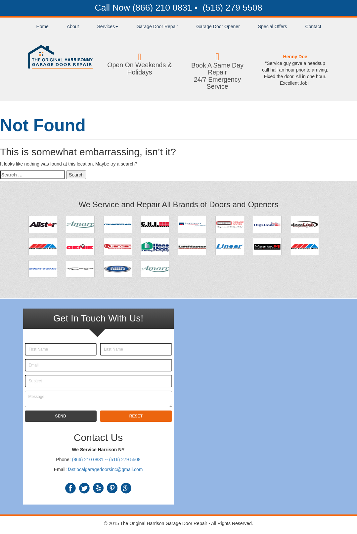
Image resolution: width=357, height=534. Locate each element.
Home (42, 26)
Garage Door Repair (157, 26)
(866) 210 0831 (162, 8)
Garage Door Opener (218, 26)
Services (107, 26)
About (73, 26)
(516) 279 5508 (231, 8)
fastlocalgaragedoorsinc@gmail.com (105, 469)
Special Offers (272, 26)
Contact (313, 26)
